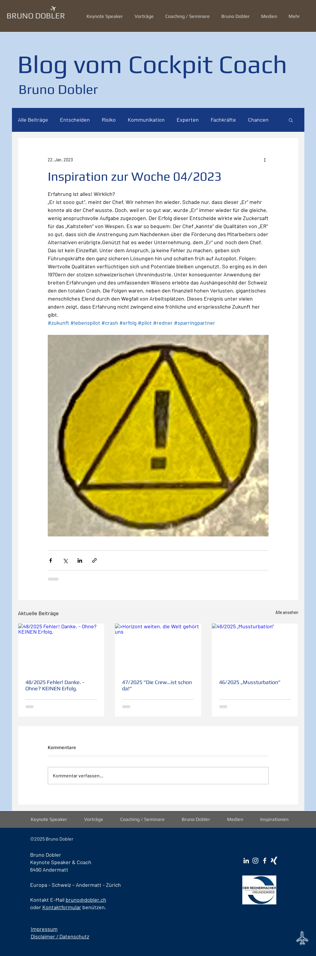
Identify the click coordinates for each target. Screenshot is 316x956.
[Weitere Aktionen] (265, 159)
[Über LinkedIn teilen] (80, 560)
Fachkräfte (223, 119)
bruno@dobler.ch (86, 899)
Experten (188, 119)
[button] (145, 16)
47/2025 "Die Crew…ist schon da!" (157, 685)
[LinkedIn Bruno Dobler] (246, 860)
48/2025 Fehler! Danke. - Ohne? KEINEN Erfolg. (54, 685)
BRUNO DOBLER (36, 15)
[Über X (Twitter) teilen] (65, 560)
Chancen (258, 119)
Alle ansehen (286, 612)
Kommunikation (146, 119)
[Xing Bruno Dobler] (274, 860)
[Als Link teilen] (94, 560)
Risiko (109, 119)
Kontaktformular (61, 907)
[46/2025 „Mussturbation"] (255, 648)
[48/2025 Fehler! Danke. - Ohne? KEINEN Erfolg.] (61, 648)
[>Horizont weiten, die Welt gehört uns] (158, 648)
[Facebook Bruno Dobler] (265, 860)
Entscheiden (75, 119)
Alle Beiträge (33, 119)
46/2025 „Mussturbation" (249, 682)
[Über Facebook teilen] (50, 560)
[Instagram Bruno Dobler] (255, 860)
